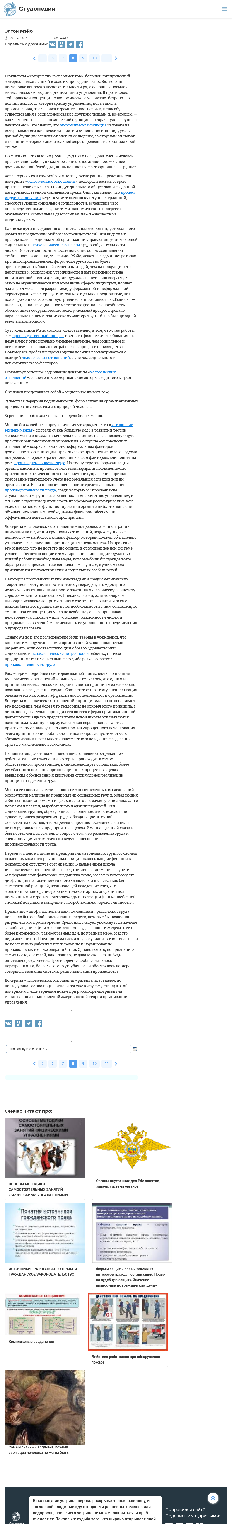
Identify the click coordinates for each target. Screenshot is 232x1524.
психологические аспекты (55, 245)
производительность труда (30, 664)
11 (107, 58)
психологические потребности (60, 653)
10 (94, 58)
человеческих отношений (51, 181)
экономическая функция (83, 125)
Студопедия (29, 9)
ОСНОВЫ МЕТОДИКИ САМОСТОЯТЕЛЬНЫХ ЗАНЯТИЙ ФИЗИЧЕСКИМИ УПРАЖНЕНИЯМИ (38, 1189)
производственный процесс (38, 335)
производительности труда (39, 463)
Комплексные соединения (31, 1341)
